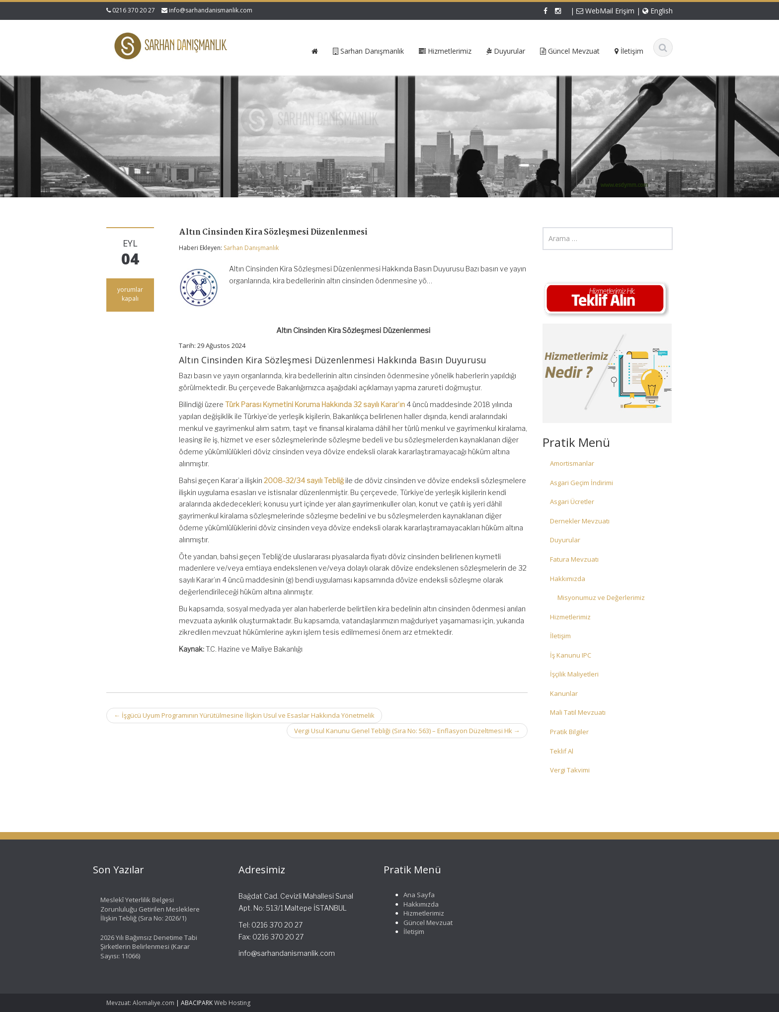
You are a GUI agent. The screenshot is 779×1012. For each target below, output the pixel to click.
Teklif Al (561, 751)
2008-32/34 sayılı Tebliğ (304, 480)
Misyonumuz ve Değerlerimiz (601, 597)
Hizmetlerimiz (570, 616)
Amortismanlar (572, 463)
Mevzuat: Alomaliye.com (140, 1003)
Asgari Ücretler (572, 501)
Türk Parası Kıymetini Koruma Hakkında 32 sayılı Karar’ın (315, 404)
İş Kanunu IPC (570, 655)
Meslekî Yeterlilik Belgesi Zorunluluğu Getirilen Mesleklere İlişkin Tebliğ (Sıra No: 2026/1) (146, 909)
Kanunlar (564, 693)
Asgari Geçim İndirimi (581, 482)
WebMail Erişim (605, 10)
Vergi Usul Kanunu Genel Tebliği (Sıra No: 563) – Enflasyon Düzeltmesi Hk (407, 730)
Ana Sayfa (415, 894)
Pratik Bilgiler (569, 731)
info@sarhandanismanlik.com (210, 10)
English (657, 10)
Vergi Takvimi (570, 769)
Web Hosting (232, 1003)
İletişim (560, 635)
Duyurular (565, 539)
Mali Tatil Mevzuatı (578, 712)
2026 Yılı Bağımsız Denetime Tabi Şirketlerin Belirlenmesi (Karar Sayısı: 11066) (145, 946)
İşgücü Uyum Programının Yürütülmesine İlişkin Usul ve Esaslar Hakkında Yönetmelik (244, 715)
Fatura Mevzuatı (574, 559)
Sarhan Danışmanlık (251, 248)
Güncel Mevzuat (424, 922)
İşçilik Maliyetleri (574, 674)
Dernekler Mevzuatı (580, 520)
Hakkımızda (567, 578)
